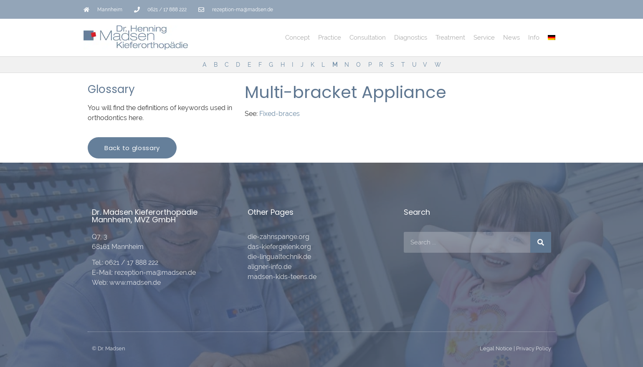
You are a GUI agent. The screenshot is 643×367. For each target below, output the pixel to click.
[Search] (540, 242)
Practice (329, 37)
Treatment (450, 37)
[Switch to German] (551, 37)
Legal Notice (496, 348)
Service (484, 37)
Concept (297, 37)
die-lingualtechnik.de (279, 257)
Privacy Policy (533, 348)
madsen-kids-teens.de (282, 277)
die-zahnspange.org (278, 237)
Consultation (367, 37)
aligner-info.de (269, 267)
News (511, 37)
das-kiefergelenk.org (279, 247)
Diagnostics (410, 37)
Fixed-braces (279, 114)
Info (533, 37)
